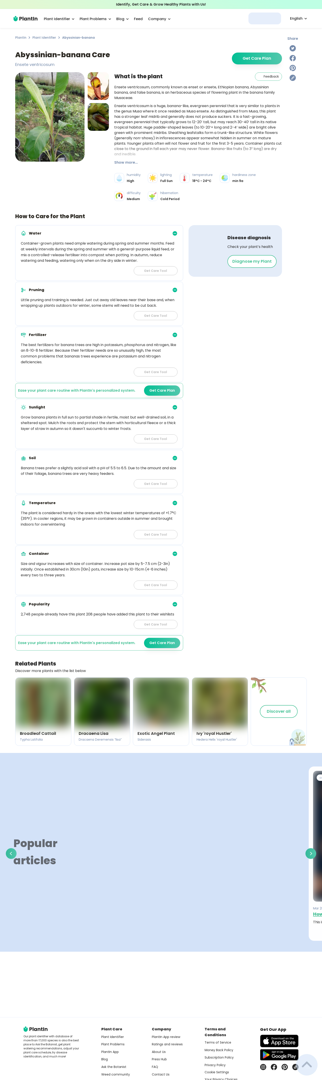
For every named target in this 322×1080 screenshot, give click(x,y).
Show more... (126, 162)
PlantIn (20, 37)
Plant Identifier (44, 37)
